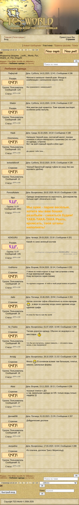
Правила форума (62, 45)
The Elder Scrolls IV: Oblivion (20, 61)
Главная (7, 37)
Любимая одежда (17, 63)
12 (33, 50)
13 (37, 50)
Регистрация (18, 37)
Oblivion (3, 63)
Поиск (75, 45)
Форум (3, 61)
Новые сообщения (32, 45)
